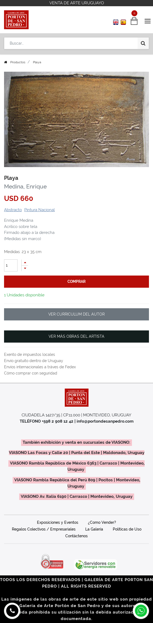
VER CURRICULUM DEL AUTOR (76, 314)
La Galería (94, 529)
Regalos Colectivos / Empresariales (44, 529)
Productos (17, 62)
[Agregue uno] (25, 262)
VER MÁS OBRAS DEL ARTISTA (76, 336)
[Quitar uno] (25, 268)
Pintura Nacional (39, 209)
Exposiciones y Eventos (57, 522)
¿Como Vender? (102, 522)
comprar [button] (76, 281)
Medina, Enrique (25, 186)
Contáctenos (76, 536)
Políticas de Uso (127, 529)
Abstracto (13, 209)
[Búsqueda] (143, 43)
